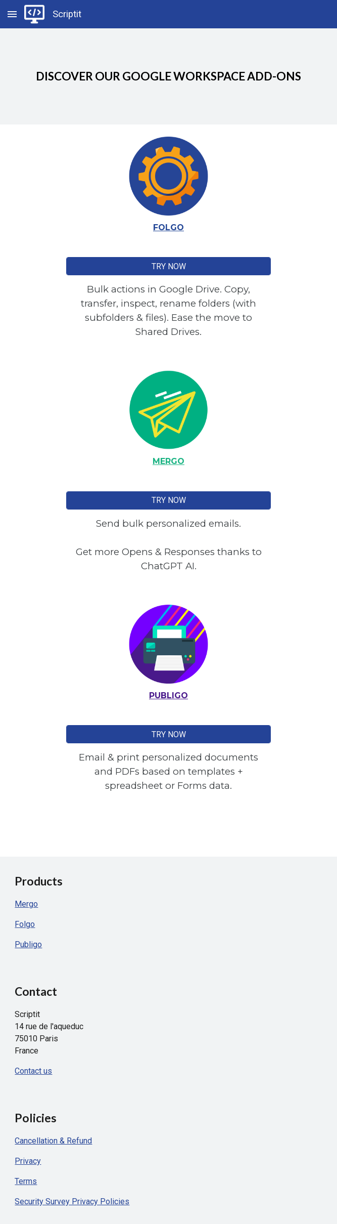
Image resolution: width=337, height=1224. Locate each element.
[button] (12, 14)
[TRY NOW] (168, 266)
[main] (168, 76)
